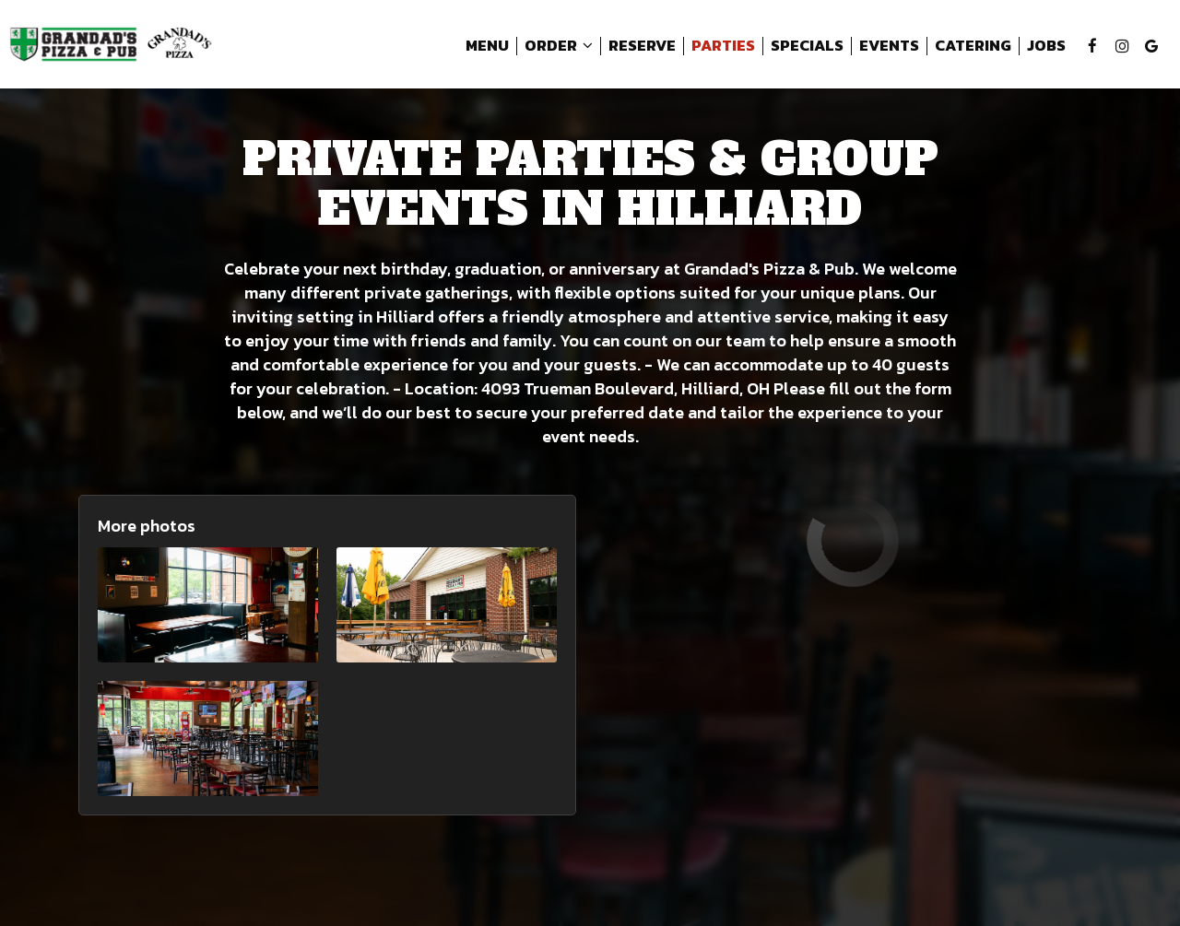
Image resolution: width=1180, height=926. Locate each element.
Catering (973, 46)
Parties (723, 46)
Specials (807, 46)
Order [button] (559, 46)
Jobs (1046, 46)
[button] (208, 604)
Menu (487, 46)
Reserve (642, 46)
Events (889, 46)
